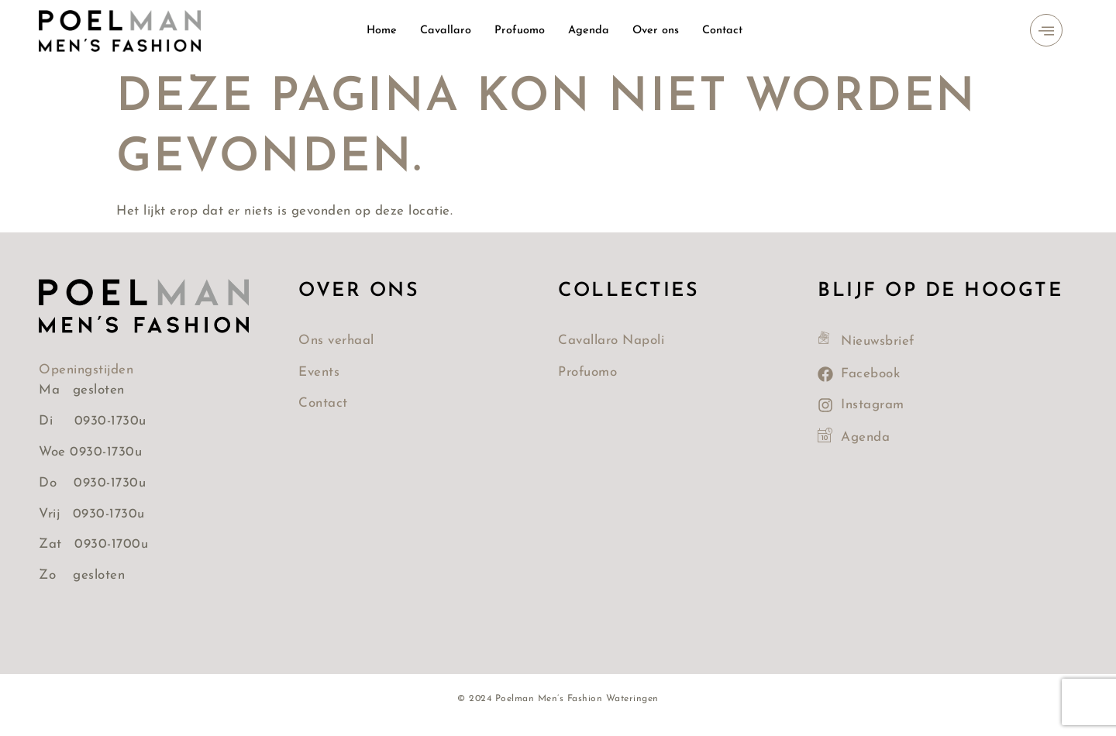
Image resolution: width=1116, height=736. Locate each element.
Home (380, 30)
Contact (725, 30)
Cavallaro (445, 30)
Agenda (590, 30)
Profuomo (520, 30)
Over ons (658, 30)
